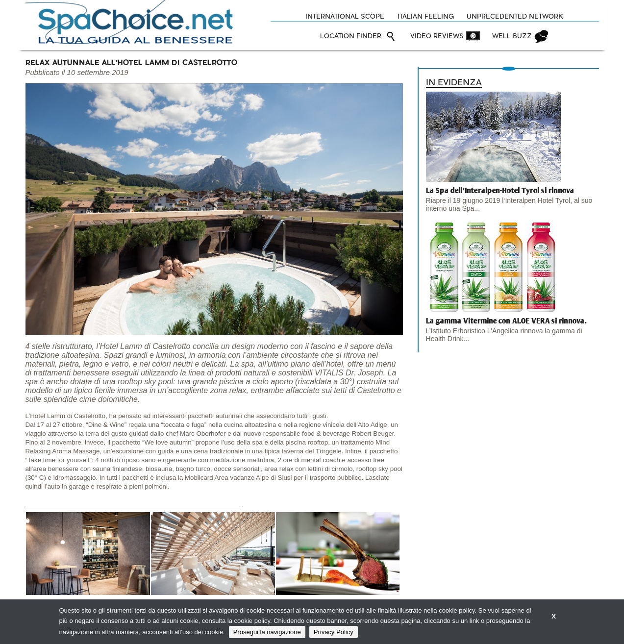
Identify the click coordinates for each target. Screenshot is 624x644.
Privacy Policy (333, 632)
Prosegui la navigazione (267, 632)
